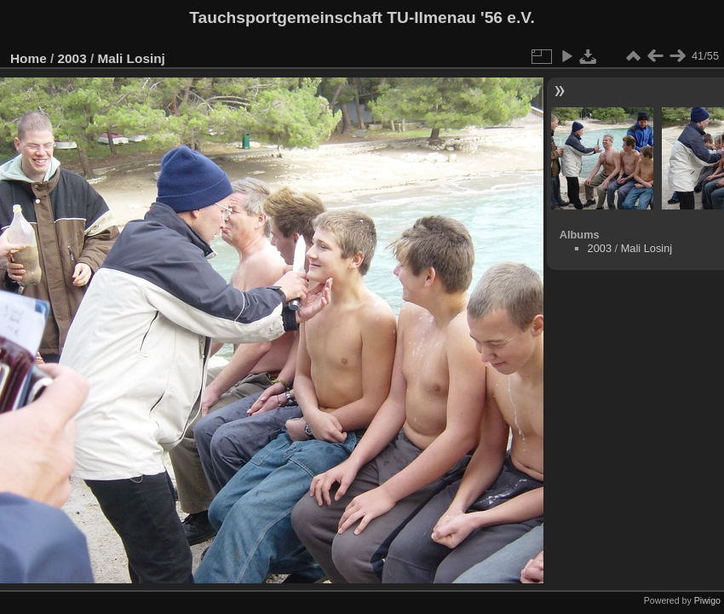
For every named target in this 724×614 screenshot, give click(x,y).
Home (28, 58)
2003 (72, 58)
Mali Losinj (130, 58)
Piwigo (707, 600)
